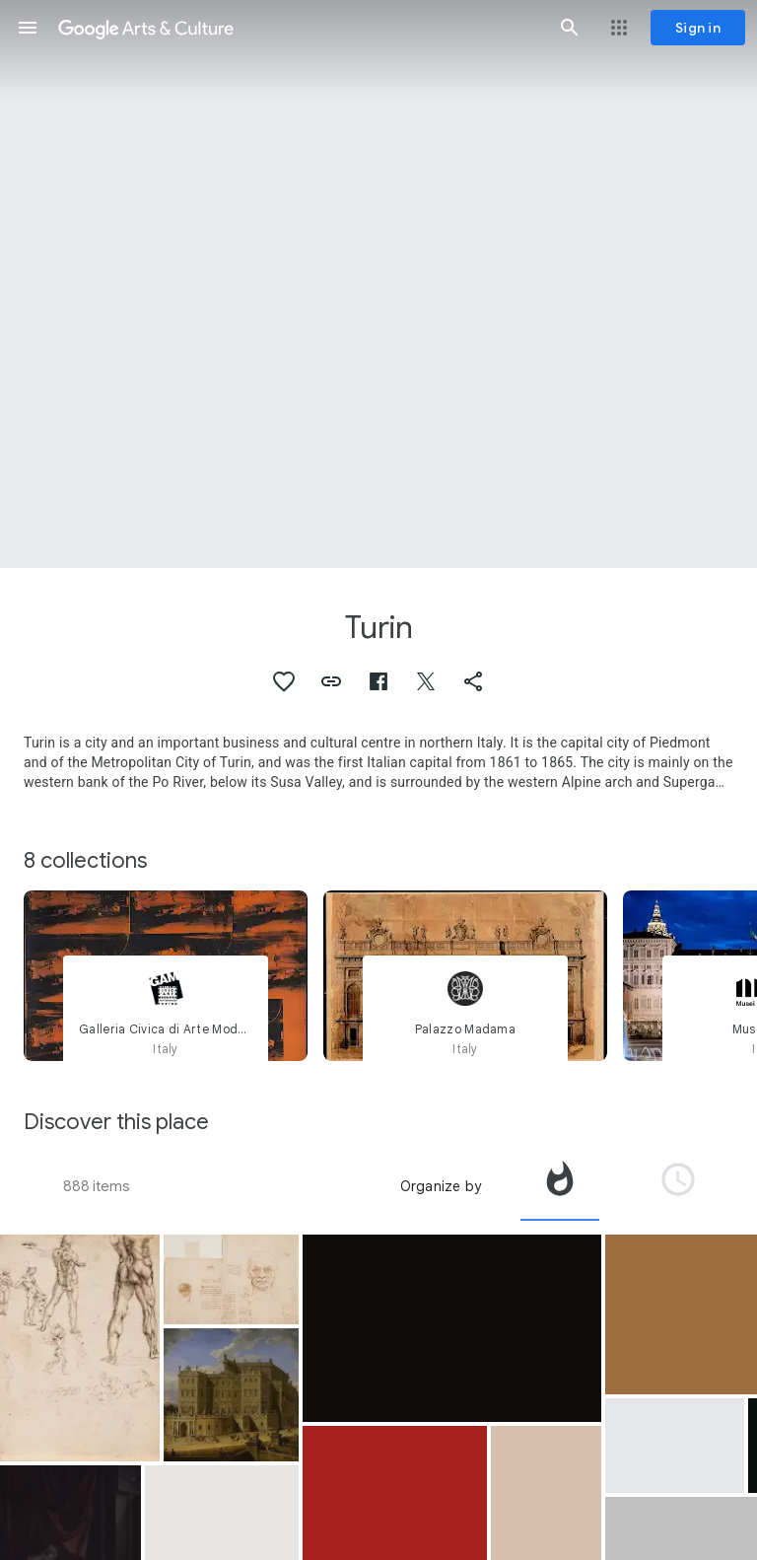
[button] (27, 27)
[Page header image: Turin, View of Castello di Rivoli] (378, 284)
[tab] (559, 1186)
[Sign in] (698, 27)
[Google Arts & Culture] (298, 27)
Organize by (440, 1186)
